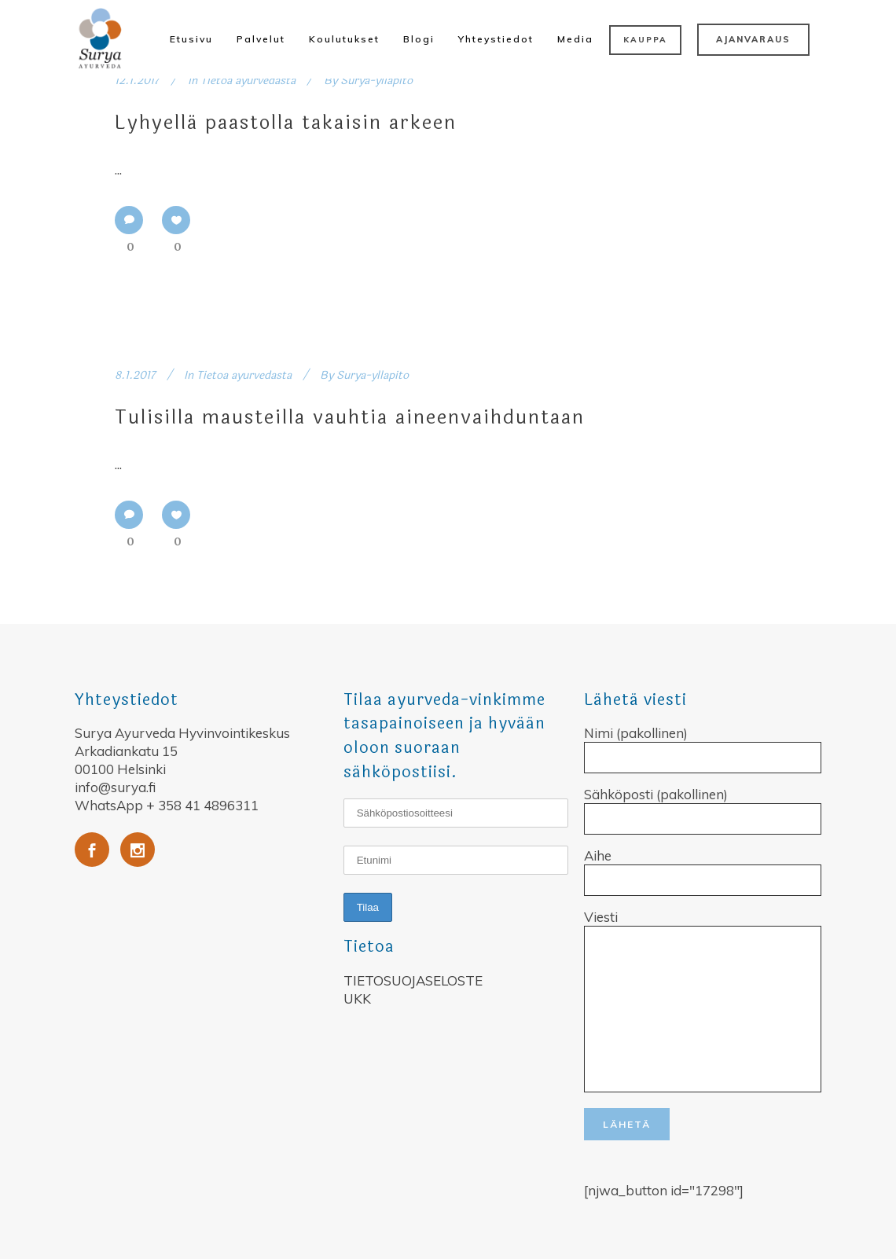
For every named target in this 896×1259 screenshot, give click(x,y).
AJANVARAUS (753, 39)
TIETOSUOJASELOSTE (413, 980)
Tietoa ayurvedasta (248, 80)
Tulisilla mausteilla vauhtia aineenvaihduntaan (350, 417)
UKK (357, 998)
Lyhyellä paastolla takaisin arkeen (286, 123)
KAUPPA (645, 40)
